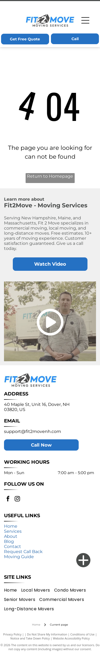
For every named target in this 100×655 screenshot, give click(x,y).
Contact (12, 546)
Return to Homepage (50, 176)
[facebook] (8, 499)
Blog (9, 541)
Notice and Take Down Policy (30, 638)
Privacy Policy (12, 634)
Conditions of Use (82, 634)
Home (10, 526)
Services (13, 531)
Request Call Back (23, 551)
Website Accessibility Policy (71, 638)
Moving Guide (19, 556)
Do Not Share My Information (47, 634)
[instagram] (17, 499)
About (10, 536)
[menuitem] (12, 590)
